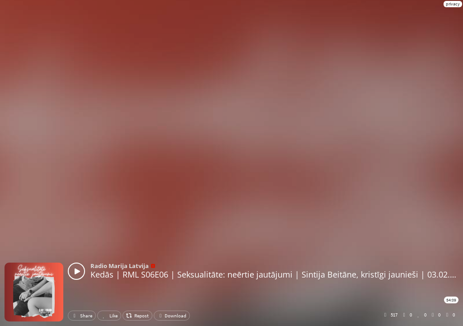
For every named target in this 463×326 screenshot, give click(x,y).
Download (171, 315)
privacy (453, 4)
